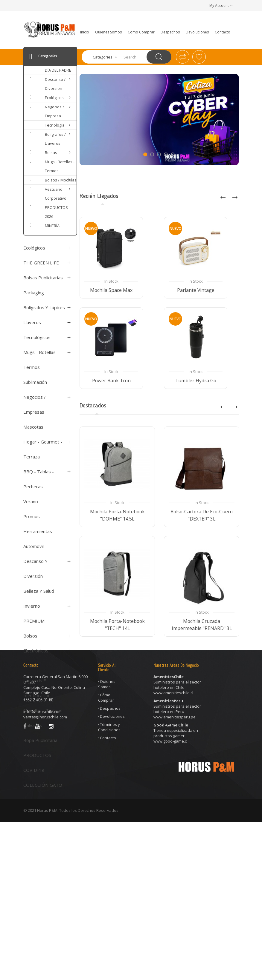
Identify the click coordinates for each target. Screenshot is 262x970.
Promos (31, 516)
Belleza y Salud (38, 591)
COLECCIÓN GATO (42, 785)
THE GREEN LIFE (41, 263)
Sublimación (35, 382)
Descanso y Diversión (35, 568)
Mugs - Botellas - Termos (41, 359)
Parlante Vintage (195, 290)
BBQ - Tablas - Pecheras (38, 479)
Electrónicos (35, 651)
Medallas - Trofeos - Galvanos (44, 717)
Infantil (30, 666)
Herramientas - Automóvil (39, 538)
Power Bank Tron (111, 380)
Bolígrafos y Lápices (44, 307)
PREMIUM (34, 621)
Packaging (33, 292)
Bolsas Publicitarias (43, 278)
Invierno (31, 606)
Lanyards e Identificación (37, 688)
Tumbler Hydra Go (195, 380)
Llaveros (32, 322)
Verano (30, 501)
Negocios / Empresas (34, 404)
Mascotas (33, 427)
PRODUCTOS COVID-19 (37, 762)
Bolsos (30, 636)
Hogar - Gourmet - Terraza (42, 449)
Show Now (109, 150)
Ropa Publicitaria (40, 740)
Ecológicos (34, 248)
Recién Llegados (99, 196)
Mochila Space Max (111, 290)
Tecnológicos (37, 337)
